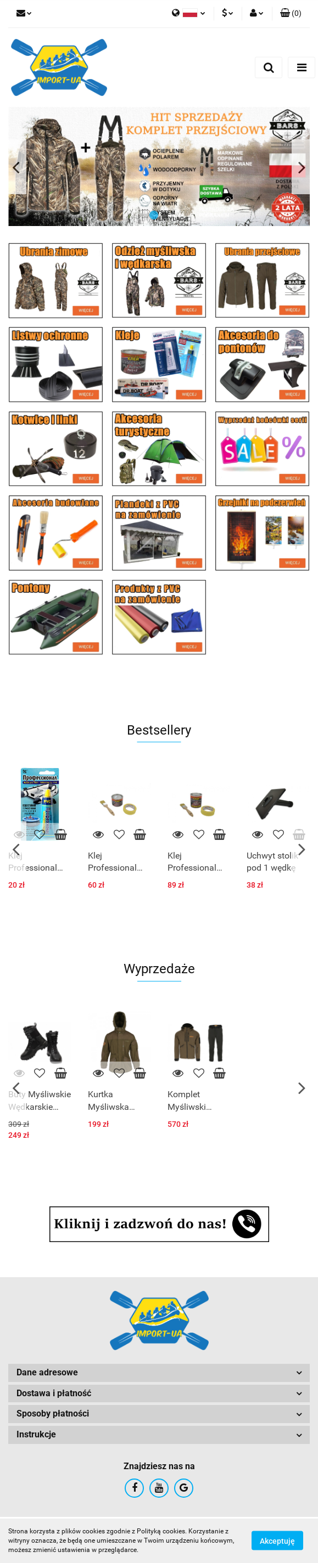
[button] (291, 13)
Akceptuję (277, 1541)
